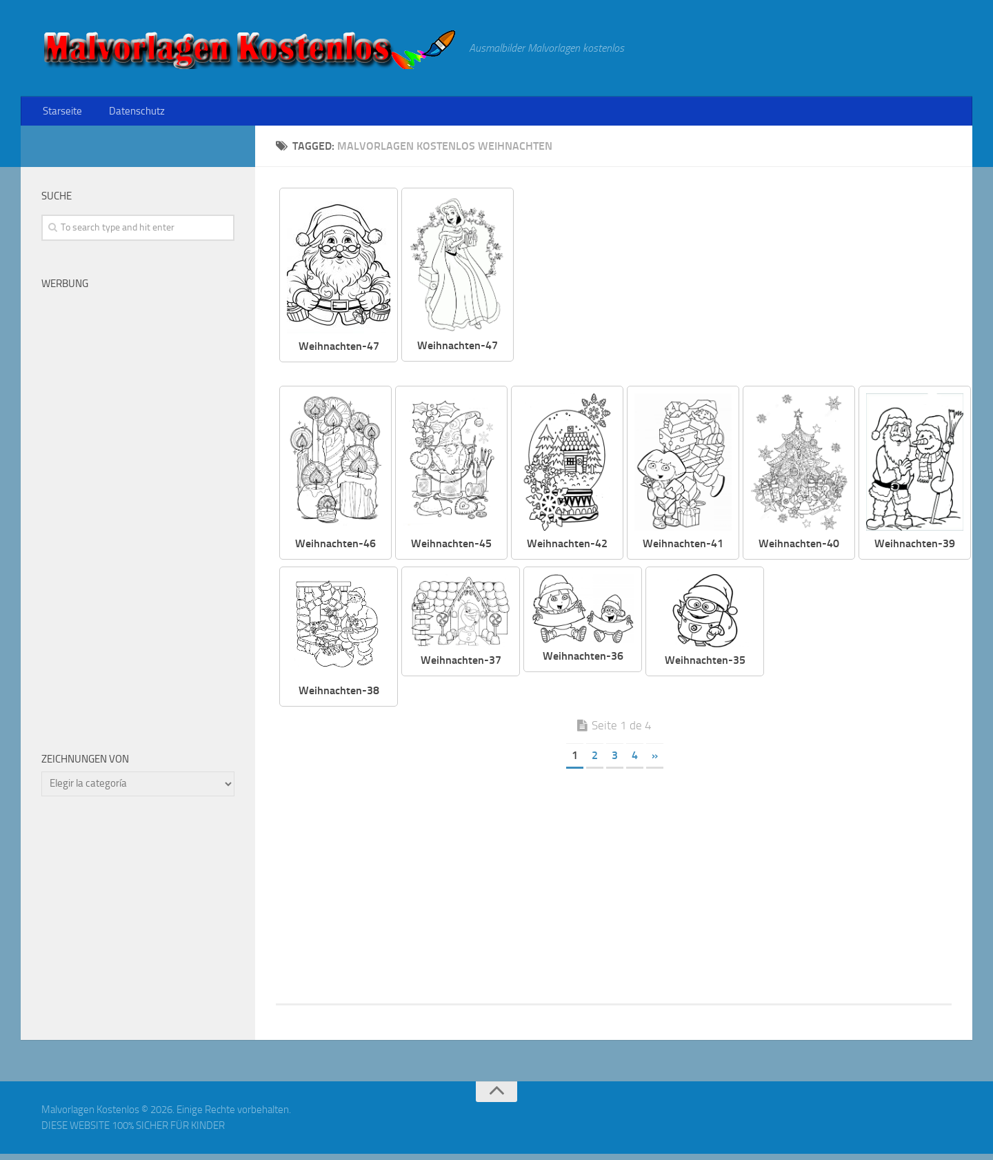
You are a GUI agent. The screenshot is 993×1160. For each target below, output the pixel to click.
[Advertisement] (743, 289)
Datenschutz (130, 113)
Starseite (61, 113)
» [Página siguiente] (655, 761)
